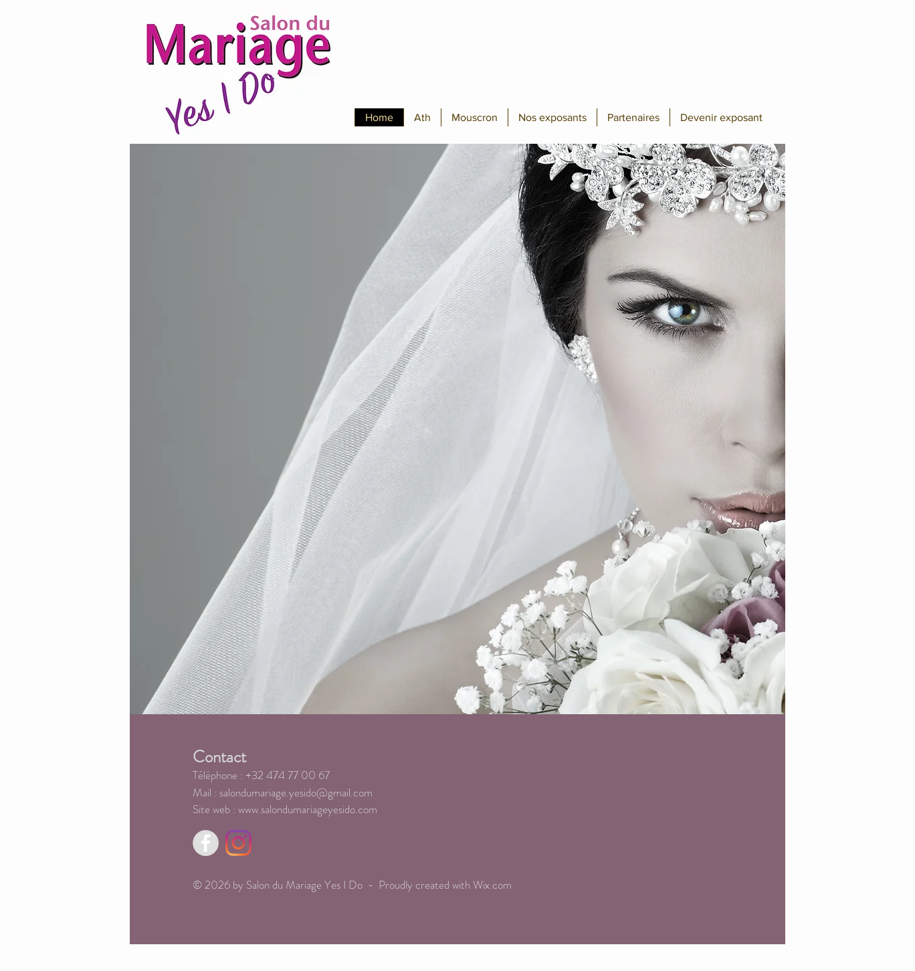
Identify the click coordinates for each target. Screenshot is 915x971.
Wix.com (492, 885)
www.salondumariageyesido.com (307, 809)
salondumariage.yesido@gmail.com (296, 792)
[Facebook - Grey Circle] (206, 843)
